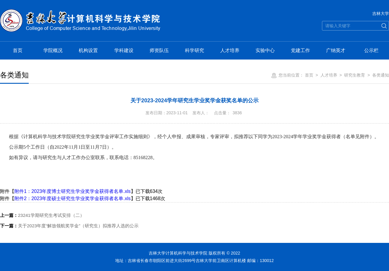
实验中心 (265, 50)
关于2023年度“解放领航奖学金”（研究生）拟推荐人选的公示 (69, 225)
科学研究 (194, 50)
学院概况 (53, 50)
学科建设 (123, 50)
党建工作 (300, 50)
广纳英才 (335, 50)
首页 (17, 50)
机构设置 (88, 50)
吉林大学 (380, 13)
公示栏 (371, 50)
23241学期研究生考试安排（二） (42, 215)
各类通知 (380, 75)
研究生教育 (354, 75)
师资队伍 (159, 50)
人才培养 (229, 50)
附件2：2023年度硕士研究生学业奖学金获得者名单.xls (72, 198)
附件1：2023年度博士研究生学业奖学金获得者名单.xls (72, 191)
